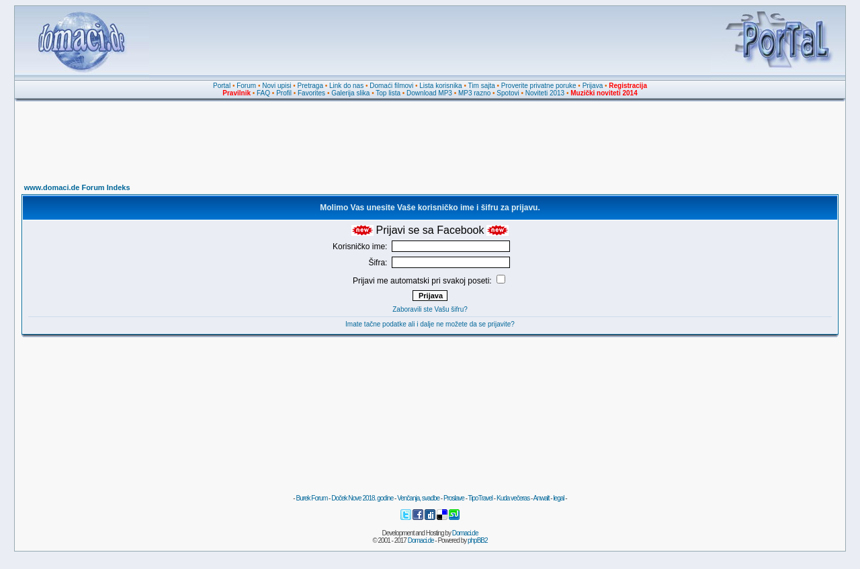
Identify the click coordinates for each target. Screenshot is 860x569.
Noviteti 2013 (544, 93)
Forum (246, 85)
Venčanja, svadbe (418, 498)
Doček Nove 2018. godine (362, 498)
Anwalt (541, 498)
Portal (221, 85)
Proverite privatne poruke (538, 85)
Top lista (388, 93)
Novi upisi (276, 85)
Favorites (311, 93)
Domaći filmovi (391, 85)
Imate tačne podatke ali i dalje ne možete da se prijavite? (430, 324)
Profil (284, 93)
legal (558, 498)
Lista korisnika (440, 85)
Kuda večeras (513, 498)
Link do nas (346, 85)
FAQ (263, 93)
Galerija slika (350, 93)
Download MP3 (429, 93)
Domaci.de (465, 533)
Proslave (453, 498)
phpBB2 (478, 540)
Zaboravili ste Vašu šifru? (430, 309)
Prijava (593, 85)
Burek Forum (311, 498)
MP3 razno (474, 93)
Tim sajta (481, 85)
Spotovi (508, 93)
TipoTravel (480, 498)
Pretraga (310, 85)
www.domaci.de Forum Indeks (77, 187)
